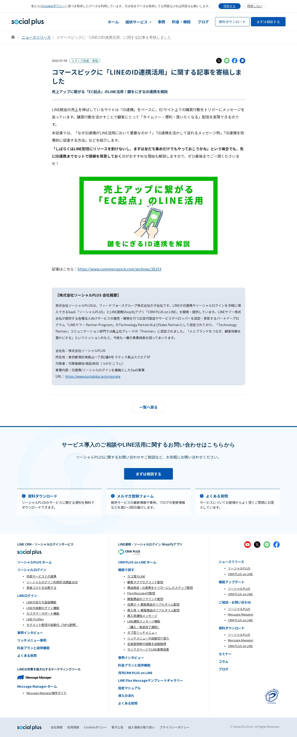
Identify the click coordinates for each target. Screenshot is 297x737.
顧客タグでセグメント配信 (145, 582)
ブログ (203, 21)
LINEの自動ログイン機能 (42, 608)
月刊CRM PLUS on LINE (135, 672)
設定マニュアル (129, 688)
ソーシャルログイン (31, 569)
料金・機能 (181, 21)
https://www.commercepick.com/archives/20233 (119, 269)
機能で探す (126, 569)
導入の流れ (126, 695)
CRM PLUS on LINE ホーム (137, 562)
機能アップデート (232, 582)
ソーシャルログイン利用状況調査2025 (52, 582)
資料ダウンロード (232, 21)
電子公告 (117, 727)
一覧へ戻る (148, 407)
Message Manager (240, 614)
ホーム (113, 21)
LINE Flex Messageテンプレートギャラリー (150, 680)
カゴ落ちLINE (136, 576)
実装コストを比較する (41, 587)
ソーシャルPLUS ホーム (34, 562)
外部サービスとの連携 (41, 576)
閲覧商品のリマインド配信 (145, 599)
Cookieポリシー (54, 6)
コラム (223, 661)
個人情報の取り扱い (141, 727)
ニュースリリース (36, 37)
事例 (161, 21)
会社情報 (57, 727)
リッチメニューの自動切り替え (148, 638)
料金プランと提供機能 (33, 648)
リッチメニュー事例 (31, 640)
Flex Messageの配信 (141, 593)
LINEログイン (27, 595)
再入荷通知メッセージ (142, 615)
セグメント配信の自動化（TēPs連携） (52, 624)
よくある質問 (27, 655)
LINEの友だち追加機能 (41, 602)
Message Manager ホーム (37, 686)
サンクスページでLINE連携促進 (148, 649)
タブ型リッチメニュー (142, 632)
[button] (138, 21)
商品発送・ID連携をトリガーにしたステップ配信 (160, 587)
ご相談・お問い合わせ (235, 602)
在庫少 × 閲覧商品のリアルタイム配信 (153, 604)
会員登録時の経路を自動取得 (146, 644)
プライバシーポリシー (174, 727)
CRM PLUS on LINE (240, 574)
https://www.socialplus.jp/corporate (92, 376)
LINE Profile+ (35, 619)
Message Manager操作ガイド (46, 693)
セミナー (225, 654)
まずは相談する (268, 21)
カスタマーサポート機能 (42, 613)
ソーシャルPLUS (239, 568)
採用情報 (73, 727)
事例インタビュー (30, 632)
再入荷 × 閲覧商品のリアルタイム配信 (153, 610)
